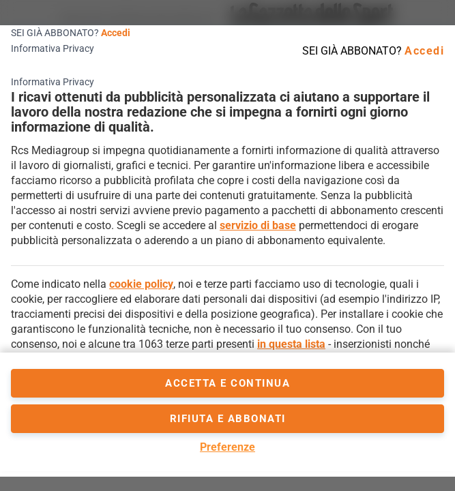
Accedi (115, 32)
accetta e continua (227, 383)
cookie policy (141, 284)
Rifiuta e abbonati (228, 419)
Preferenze (227, 447)
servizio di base (258, 225)
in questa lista (291, 344)
